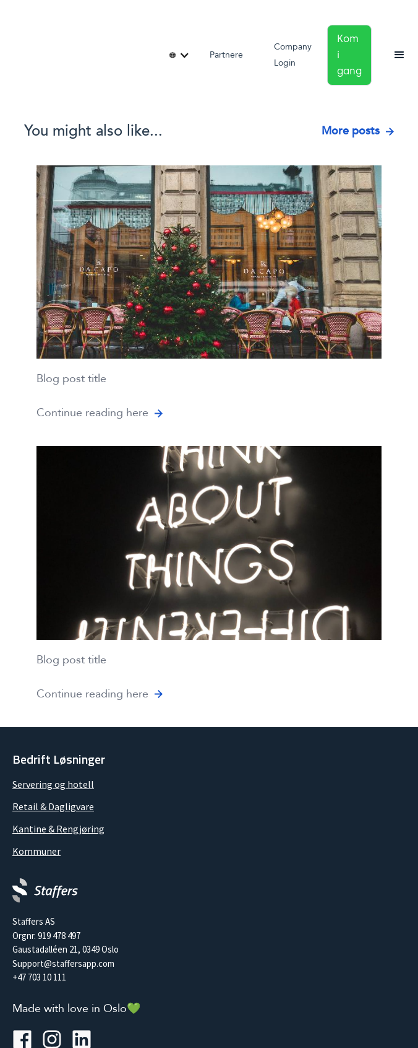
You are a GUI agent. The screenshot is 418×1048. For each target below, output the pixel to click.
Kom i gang (349, 55)
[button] (175, 55)
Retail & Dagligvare (53, 806)
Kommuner (36, 851)
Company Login (293, 55)
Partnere (226, 55)
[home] (12, 51)
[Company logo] (45, 890)
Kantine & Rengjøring (58, 829)
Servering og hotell (53, 784)
